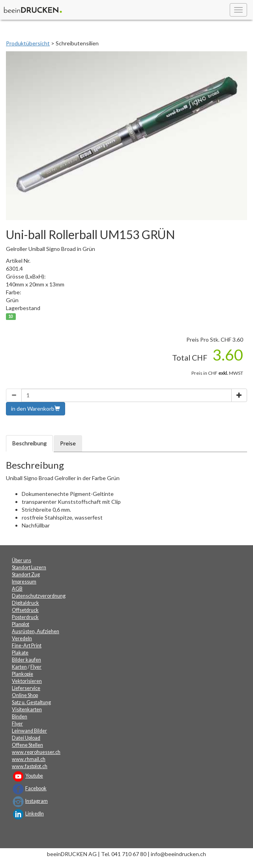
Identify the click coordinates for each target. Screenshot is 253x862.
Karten (19, 667)
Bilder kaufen (26, 660)
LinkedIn (34, 814)
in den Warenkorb (35, 408)
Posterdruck (25, 617)
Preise (68, 443)
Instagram (36, 801)
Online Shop (25, 695)
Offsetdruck (25, 610)
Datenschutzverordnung (39, 596)
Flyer (35, 667)
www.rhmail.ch (28, 759)
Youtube (34, 776)
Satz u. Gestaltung (31, 702)
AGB (17, 589)
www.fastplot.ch (29, 766)
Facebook (36, 788)
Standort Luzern (29, 567)
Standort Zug (26, 575)
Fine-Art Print (26, 646)
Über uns (21, 560)
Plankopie (22, 674)
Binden (19, 717)
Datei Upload (26, 738)
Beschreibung (29, 443)
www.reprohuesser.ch (36, 752)
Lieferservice (26, 688)
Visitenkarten (27, 709)
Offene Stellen (27, 745)
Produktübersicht (28, 43)
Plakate (20, 653)
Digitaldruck (25, 603)
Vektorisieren (27, 681)
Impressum (24, 582)
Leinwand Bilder (29, 731)
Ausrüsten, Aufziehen (35, 631)
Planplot (20, 624)
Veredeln (22, 638)
